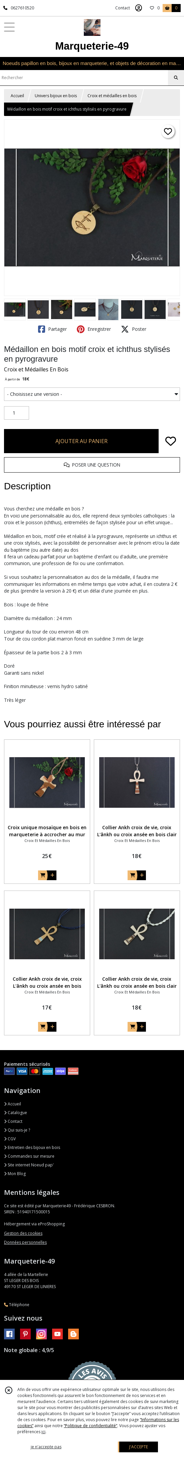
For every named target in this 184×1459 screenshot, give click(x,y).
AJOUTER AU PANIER (81, 441)
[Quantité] (16, 413)
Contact (122, 8)
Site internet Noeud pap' (29, 1165)
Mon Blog (15, 1173)
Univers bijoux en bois (56, 96)
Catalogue (15, 1112)
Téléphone (16, 1305)
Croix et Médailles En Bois (36, 369)
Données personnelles (25, 1242)
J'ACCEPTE (138, 1447)
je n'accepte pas (46, 1447)
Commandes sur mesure (29, 1156)
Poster (133, 329)
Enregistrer (94, 329)
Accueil (17, 96)
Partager (52, 329)
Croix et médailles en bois (112, 96)
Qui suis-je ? (17, 1130)
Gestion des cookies (23, 1233)
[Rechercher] (176, 77)
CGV (10, 1139)
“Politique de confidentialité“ (90, 1425)
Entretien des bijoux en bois (32, 1147)
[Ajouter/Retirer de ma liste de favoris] (170, 441)
